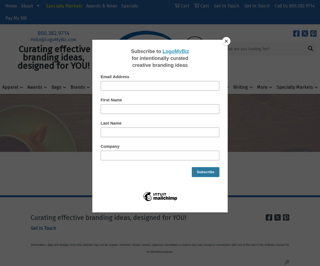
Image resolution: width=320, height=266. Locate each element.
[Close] (226, 41)
